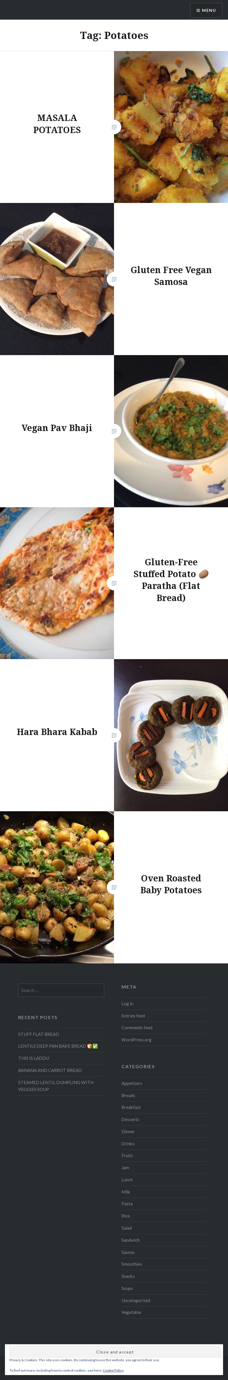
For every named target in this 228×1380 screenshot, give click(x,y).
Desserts (130, 1119)
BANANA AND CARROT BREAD (50, 1070)
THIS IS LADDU (33, 1058)
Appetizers (132, 1083)
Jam (125, 1167)
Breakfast (131, 1107)
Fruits (127, 1155)
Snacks (128, 1276)
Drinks (128, 1143)
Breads (128, 1095)
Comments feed (137, 1027)
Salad (127, 1227)
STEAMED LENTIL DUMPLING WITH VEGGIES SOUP (56, 1086)
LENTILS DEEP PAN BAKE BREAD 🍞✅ (58, 1046)
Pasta (127, 1203)
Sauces (128, 1252)
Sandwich (131, 1240)
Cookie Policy (113, 1370)
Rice (126, 1215)
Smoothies (132, 1264)
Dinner (128, 1131)
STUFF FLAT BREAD (38, 1034)
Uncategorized (136, 1300)
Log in (127, 1003)
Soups (127, 1288)
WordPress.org (137, 1039)
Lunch (127, 1179)
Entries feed (133, 1015)
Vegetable (131, 1312)
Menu (209, 10)
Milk (126, 1191)
